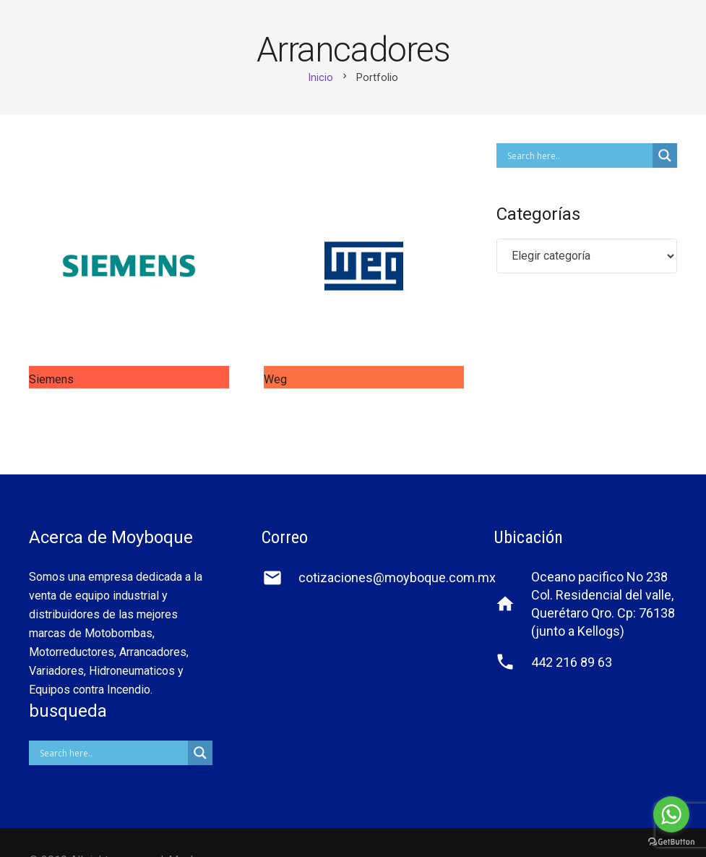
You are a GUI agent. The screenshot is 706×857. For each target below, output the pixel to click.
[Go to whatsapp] (671, 814)
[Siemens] (129, 266)
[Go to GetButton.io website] (671, 842)
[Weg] (364, 266)
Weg (275, 379)
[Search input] (578, 155)
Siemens (51, 379)
